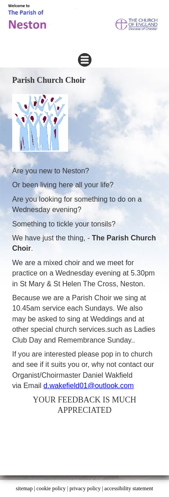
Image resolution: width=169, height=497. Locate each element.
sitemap (24, 488)
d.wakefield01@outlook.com (88, 385)
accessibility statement (129, 488)
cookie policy (51, 488)
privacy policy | (86, 488)
